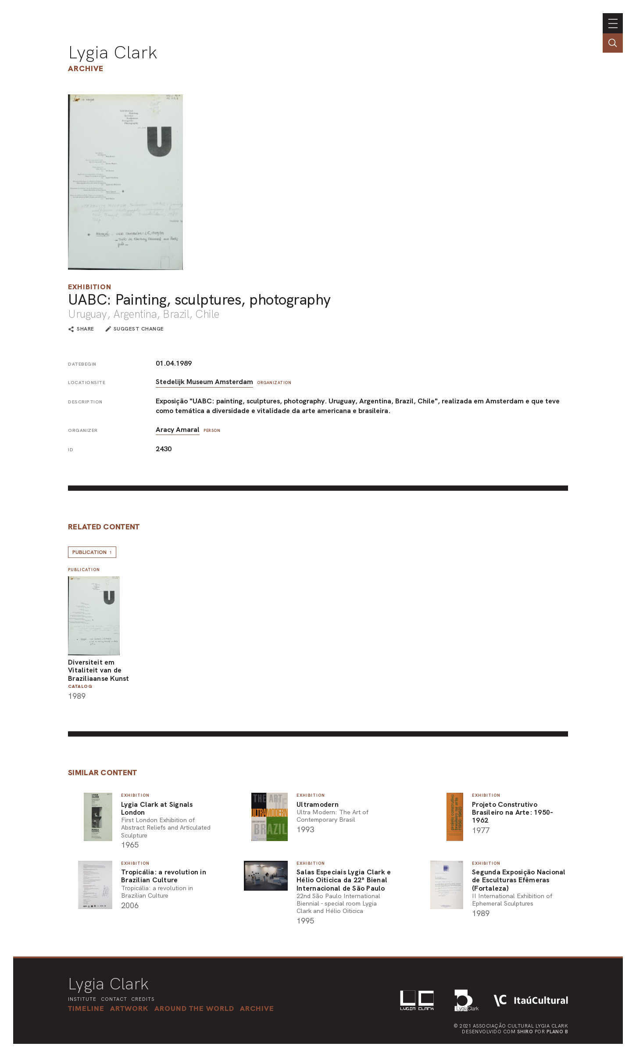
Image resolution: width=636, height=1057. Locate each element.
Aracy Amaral (178, 429)
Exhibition (89, 286)
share (85, 329)
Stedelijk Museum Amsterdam (204, 381)
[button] (194, 1008)
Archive (86, 68)
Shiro (525, 1031)
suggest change (139, 328)
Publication (92, 552)
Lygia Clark (112, 52)
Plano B (557, 1031)
